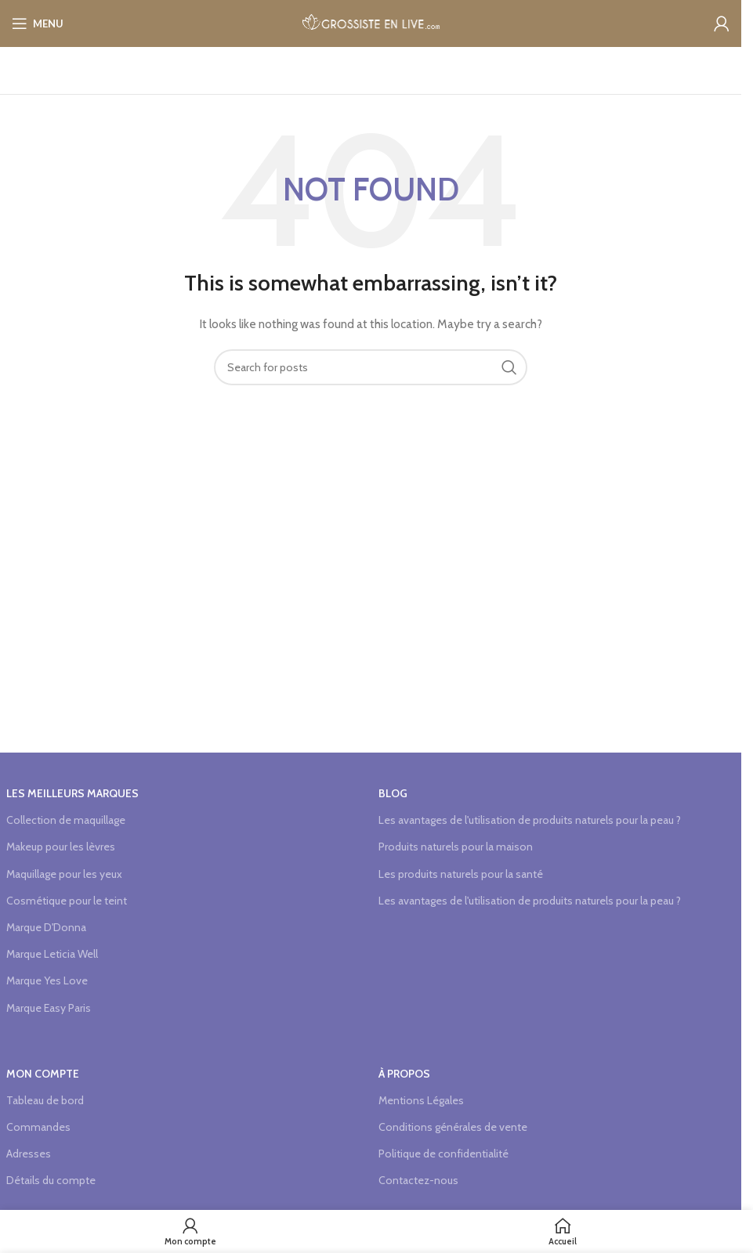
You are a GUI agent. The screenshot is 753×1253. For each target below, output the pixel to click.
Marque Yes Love (47, 980)
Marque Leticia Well (52, 954)
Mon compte (42, 1074)
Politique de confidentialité (443, 1153)
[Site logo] (371, 22)
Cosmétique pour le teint (66, 901)
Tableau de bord (45, 1100)
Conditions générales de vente (452, 1127)
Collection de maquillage (65, 820)
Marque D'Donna (46, 927)
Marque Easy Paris (48, 1008)
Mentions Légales (421, 1100)
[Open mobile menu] (37, 23)
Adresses (28, 1153)
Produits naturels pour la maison (455, 847)
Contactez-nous (418, 1180)
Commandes (38, 1127)
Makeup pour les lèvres (60, 847)
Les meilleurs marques (72, 793)
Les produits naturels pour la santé (460, 874)
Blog (392, 793)
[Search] (370, 367)
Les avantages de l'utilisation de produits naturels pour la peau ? (529, 820)
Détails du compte (51, 1180)
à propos (404, 1074)
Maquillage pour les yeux (64, 874)
